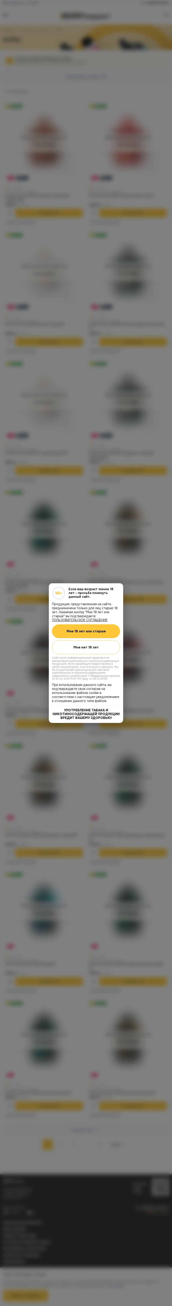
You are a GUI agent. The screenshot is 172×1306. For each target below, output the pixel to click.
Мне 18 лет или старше (86, 631)
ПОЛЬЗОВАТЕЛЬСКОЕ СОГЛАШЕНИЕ (80, 620)
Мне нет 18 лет (86, 647)
